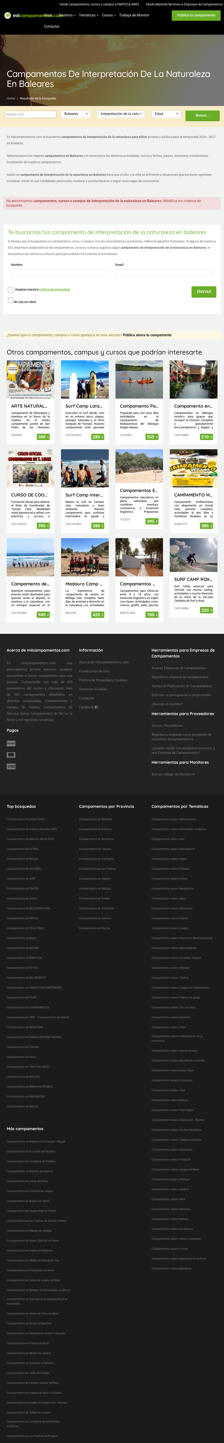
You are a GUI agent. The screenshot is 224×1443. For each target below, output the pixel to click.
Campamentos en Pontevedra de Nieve (30, 1262)
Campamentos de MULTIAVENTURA (28, 900)
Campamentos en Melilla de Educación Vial (33, 1252)
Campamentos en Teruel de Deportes (29, 1315)
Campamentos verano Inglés (169, 850)
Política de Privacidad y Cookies (103, 672)
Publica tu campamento (196, 15)
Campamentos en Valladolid (96, 900)
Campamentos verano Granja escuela (174, 1042)
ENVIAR (204, 291)
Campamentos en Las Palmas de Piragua (32, 1427)
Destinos (66, 15)
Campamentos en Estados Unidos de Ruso (33, 1374)
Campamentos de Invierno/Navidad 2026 (32, 820)
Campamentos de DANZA (53, 1009)
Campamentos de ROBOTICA (24, 949)
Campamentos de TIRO (21, 1009)
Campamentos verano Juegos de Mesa (175, 1161)
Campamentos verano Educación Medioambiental (182, 929)
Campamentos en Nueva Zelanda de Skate (33, 1232)
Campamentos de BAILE (21, 929)
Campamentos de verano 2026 (25, 811)
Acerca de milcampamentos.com (104, 654)
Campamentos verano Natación (171, 1009)
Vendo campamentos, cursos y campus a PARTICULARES (99, 4)
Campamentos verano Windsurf (171, 1171)
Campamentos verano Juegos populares (176, 1131)
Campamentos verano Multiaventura (174, 811)
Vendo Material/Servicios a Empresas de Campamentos (184, 4)
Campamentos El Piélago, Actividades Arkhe (139, 482)
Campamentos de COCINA (23, 1038)
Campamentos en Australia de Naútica (30, 1354)
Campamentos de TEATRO (23, 880)
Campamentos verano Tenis (169, 1019)
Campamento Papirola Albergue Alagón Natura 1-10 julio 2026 (139, 397)
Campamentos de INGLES (22, 850)
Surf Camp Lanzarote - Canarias (84, 397)
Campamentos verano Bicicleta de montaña (178, 1052)
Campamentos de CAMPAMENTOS (28, 999)
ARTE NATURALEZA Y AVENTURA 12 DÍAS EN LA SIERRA (30, 397)
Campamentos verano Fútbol (169, 870)
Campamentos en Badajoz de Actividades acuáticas (38, 1281)
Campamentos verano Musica (170, 1091)
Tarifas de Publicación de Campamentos (182, 678)
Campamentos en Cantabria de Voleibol (31, 1153)
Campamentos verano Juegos (170, 919)
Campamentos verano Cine (168, 1082)
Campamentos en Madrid (94, 870)
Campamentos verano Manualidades (174, 939)
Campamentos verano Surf (168, 830)
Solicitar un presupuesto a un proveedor (181, 687)
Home (11, 98)
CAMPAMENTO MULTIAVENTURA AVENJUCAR (193, 486)
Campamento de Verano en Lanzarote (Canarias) (30, 575)
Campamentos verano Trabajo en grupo (176, 989)
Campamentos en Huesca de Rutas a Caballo (34, 1384)
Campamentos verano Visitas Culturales (176, 1230)
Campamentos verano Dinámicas (172, 1141)
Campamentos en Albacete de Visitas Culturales (36, 1325)
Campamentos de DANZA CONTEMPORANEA (34, 979)
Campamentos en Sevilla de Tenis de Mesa (32, 1305)
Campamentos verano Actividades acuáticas (179, 820)
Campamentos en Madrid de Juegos (29, 1344)
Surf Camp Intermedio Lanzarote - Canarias (84, 486)
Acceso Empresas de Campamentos (179, 660)
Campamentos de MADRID (23, 939)
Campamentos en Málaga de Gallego (29, 1222)
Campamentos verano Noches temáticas (176, 1121)
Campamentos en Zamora (95, 910)
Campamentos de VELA (21, 1048)
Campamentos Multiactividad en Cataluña (139, 575)
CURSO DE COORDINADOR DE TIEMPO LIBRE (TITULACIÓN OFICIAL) (30, 486)
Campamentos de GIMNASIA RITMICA (30, 1078)
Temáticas (87, 15)
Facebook (88, 699)
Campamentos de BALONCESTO (26, 969)
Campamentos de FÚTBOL (23, 959)
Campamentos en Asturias (95, 820)
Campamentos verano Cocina (170, 1240)
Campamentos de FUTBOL (23, 840)
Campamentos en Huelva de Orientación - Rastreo (37, 1394)
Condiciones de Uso (94, 663)
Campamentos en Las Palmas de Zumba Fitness (36, 1212)
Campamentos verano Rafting (170, 1210)
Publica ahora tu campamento (147, 327)
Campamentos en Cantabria (96, 850)
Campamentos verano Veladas (170, 959)
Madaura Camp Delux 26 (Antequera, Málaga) (84, 575)
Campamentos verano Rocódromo (173, 1220)
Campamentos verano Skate (169, 890)
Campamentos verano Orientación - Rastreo (178, 1111)
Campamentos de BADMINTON (26, 1088)
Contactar (51, 26)
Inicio (48, 15)
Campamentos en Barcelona (96, 830)
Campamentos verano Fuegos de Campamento (180, 979)
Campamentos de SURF (21, 870)
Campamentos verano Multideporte (173, 840)
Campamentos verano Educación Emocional (179, 1250)
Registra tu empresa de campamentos (180, 669)
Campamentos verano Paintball (171, 1151)
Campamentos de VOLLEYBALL (26, 919)
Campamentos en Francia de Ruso (28, 1335)
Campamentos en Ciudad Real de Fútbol (31, 1202)
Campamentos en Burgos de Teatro (28, 1192)
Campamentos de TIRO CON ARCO (28, 1058)
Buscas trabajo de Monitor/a (173, 766)
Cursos (107, 15)
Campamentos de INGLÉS (22, 1098)
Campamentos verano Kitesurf (170, 1181)
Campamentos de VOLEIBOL (24, 860)
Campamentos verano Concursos (172, 1072)
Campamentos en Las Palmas (97, 860)
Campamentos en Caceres (95, 840)
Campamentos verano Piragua (170, 860)
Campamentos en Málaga (95, 880)
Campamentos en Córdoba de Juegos (30, 1182)
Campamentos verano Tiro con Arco (174, 999)
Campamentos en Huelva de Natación (30, 1242)
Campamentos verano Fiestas (170, 910)
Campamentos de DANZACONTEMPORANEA (34, 1028)
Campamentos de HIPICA (22, 910)
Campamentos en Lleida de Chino (27, 1172)
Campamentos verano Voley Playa (173, 1062)
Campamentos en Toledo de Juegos (28, 1404)
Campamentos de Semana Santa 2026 (30, 830)
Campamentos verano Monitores (171, 1260)
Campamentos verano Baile (168, 1190)
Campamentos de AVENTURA (25, 1019)
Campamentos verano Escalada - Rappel (176, 949)
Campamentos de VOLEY (22, 890)
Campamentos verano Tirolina (170, 969)
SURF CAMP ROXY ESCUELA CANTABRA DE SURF (193, 571)
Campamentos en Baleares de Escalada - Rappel (36, 1133)
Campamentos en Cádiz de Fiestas (28, 1364)
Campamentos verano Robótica (171, 1200)
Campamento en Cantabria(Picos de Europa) (193, 397)
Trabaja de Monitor (134, 15)
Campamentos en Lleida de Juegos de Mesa (33, 1272)
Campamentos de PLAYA (22, 989)
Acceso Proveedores (167, 717)
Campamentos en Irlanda (94, 919)
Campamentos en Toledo (94, 890)
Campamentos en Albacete (95, 811)
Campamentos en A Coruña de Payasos (31, 1143)
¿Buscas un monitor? (167, 696)
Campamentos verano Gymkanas (172, 900)
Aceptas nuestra (42, 289)
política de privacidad (54, 289)
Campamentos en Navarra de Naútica (30, 1163)
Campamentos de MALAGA (23, 1068)
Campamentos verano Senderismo (173, 880)
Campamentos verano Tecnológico (173, 1101)
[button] (76, 114)
